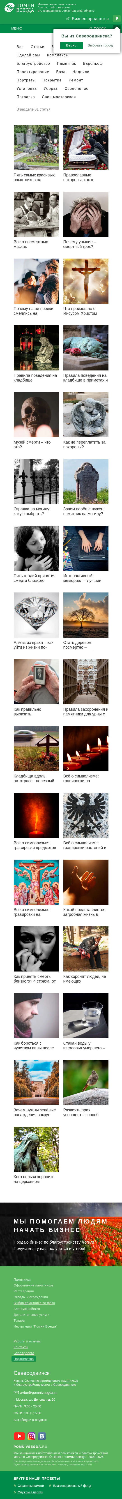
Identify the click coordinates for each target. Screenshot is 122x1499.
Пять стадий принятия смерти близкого (35, 578)
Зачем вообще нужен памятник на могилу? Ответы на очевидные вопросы (84, 516)
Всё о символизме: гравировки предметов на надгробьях (35, 848)
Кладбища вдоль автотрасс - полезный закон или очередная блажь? (34, 783)
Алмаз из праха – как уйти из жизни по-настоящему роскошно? (36, 647)
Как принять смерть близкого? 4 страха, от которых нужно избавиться (35, 983)
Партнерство (24, 1359)
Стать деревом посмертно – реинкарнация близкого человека (85, 649)
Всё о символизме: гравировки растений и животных (84, 848)
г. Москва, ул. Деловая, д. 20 (34, 1399)
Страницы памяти (31, 1485)
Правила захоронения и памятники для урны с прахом (85, 714)
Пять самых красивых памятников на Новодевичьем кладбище (34, 182)
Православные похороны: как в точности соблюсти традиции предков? (81, 182)
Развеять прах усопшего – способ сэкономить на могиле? (85, 1115)
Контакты (21, 1347)
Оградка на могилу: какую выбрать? (32, 511)
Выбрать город (51, 43)
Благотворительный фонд (72, 1485)
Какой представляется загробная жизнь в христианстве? (84, 914)
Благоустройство (27, 1309)
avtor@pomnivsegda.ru (39, 1393)
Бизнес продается (90, 18)
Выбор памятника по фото (34, 1303)
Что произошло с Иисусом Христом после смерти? (80, 313)
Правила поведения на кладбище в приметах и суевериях (85, 380)
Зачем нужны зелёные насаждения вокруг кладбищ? (35, 1115)
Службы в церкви (30, 1492)
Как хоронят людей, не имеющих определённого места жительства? (84, 983)
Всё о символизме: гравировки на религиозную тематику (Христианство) (35, 916)
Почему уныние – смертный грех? (79, 244)
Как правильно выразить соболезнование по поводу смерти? (32, 716)
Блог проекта (24, 1353)
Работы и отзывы (27, 1341)
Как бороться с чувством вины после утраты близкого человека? (34, 1050)
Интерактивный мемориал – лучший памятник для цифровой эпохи (82, 583)
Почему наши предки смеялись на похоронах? (33, 313)
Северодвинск (32, 1373)
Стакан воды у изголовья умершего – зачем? (84, 1048)
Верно (22, 43)
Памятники (22, 1279)
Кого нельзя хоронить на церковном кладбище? (34, 1182)
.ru (31, 1446)
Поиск (100, 28)
